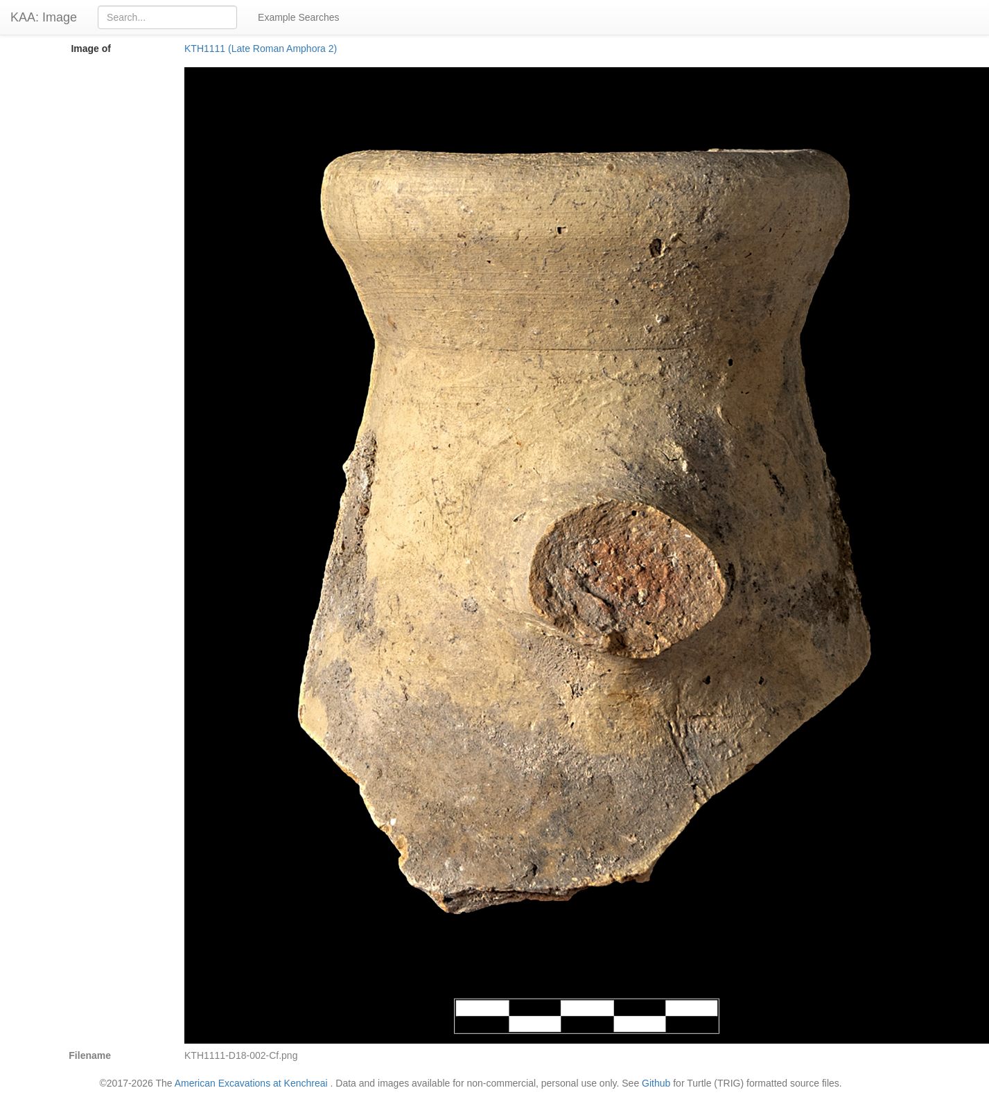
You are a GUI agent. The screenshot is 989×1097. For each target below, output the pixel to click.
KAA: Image (43, 17)
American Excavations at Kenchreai (251, 1083)
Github (656, 1083)
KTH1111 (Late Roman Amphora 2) (260, 48)
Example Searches (299, 17)
